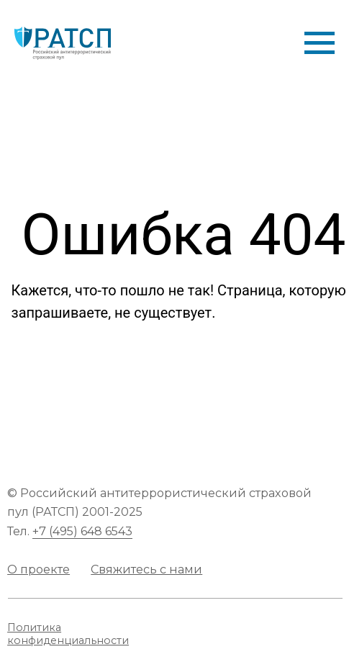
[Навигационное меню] (319, 43)
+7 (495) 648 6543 (82, 531)
